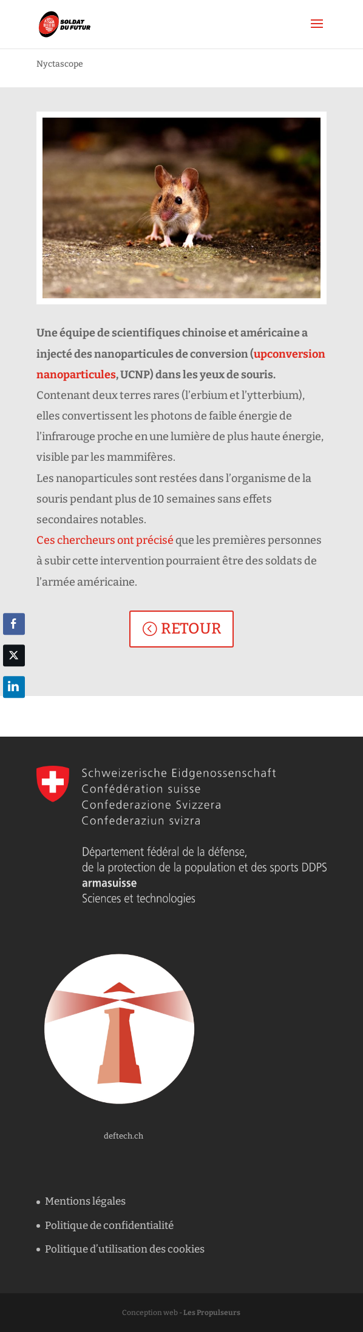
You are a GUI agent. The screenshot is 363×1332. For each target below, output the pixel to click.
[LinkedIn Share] (14, 687)
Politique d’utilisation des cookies (125, 1249)
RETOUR (191, 629)
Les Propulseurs (211, 1312)
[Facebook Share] (14, 624)
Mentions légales (85, 1201)
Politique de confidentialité (109, 1225)
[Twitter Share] (14, 655)
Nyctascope (59, 64)
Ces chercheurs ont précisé (105, 540)
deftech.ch (123, 1135)
